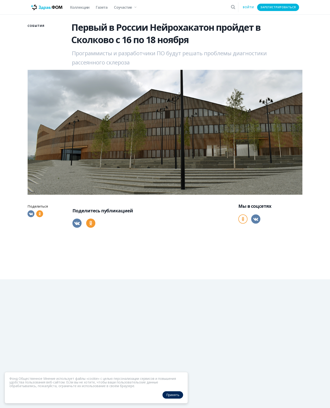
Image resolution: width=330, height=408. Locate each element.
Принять (172, 395)
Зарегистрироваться (278, 7)
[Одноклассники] (39, 213)
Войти (248, 7)
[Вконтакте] (31, 213)
